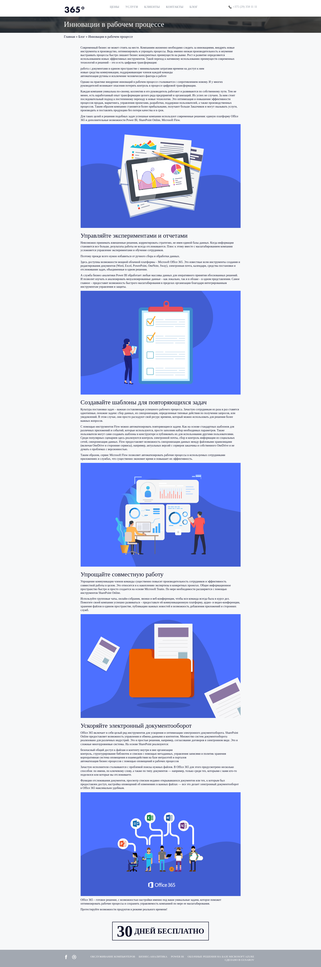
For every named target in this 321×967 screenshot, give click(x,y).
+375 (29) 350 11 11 (243, 6)
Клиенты (151, 7)
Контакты (174, 7)
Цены (114, 7)
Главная (69, 36)
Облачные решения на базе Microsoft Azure (218, 956)
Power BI (173, 956)
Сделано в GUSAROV (238, 959)
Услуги (131, 7)
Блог (193, 7)
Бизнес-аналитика (147, 956)
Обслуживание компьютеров (104, 956)
